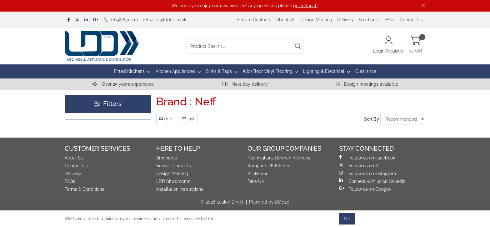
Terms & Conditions (84, 189)
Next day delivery (245, 84)
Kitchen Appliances (175, 71)
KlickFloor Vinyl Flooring (267, 71)
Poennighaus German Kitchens (279, 157)
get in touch (305, 5)
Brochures (369, 19)
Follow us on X (358, 165)
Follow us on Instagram (367, 173)
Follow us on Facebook (367, 157)
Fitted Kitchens (129, 71)
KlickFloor (258, 173)
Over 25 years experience (123, 84)
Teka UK (256, 181)
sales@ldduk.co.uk (164, 19)
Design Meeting (316, 19)
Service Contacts (254, 19)
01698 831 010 (121, 19)
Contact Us (411, 19)
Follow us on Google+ (365, 189)
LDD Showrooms (173, 181)
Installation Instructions (179, 189)
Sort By (371, 119)
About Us (285, 19)
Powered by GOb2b (269, 201)
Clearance (365, 71)
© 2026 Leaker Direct (222, 201)
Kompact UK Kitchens (270, 165)
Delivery (345, 19)
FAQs (389, 19)
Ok (347, 218)
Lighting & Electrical (323, 71)
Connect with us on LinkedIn (372, 181)
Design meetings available (367, 84)
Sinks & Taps (219, 71)
